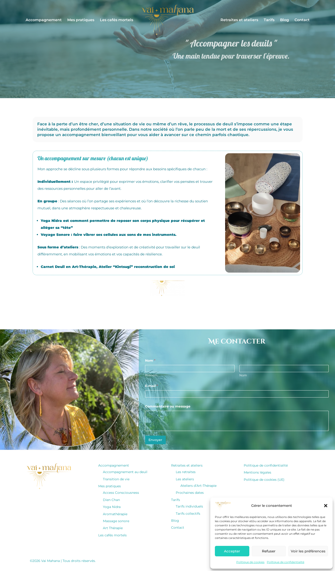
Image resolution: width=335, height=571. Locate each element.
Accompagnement (44, 20)
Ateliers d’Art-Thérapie (198, 486)
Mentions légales (257, 472)
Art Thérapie (113, 528)
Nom (243, 375)
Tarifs (269, 20)
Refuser (268, 551)
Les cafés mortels (116, 20)
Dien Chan (111, 500)
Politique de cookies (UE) (264, 480)
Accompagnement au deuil (125, 472)
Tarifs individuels (189, 506)
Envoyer (155, 440)
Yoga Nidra (112, 507)
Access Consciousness (121, 493)
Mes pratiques (80, 20)
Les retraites (186, 472)
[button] (325, 505)
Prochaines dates (190, 493)
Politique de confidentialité (285, 562)
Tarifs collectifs (188, 513)
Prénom (151, 375)
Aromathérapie (115, 514)
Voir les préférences (308, 551)
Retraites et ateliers (239, 20)
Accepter (232, 551)
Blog (284, 20)
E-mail (151, 386)
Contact (302, 20)
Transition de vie (116, 479)
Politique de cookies (250, 562)
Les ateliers (185, 479)
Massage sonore (116, 521)
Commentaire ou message (167, 406)
